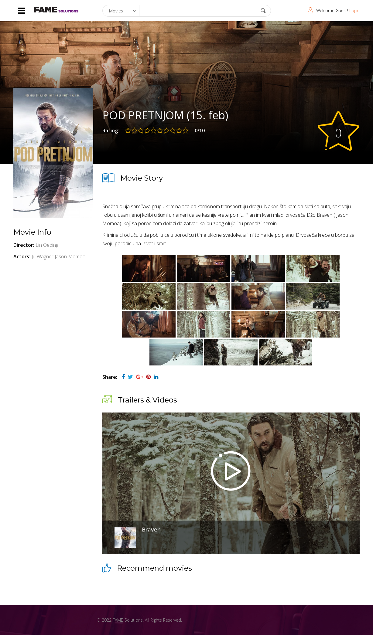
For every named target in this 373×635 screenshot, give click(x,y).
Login (354, 10)
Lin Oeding (47, 245)
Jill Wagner (42, 256)
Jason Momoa (70, 256)
